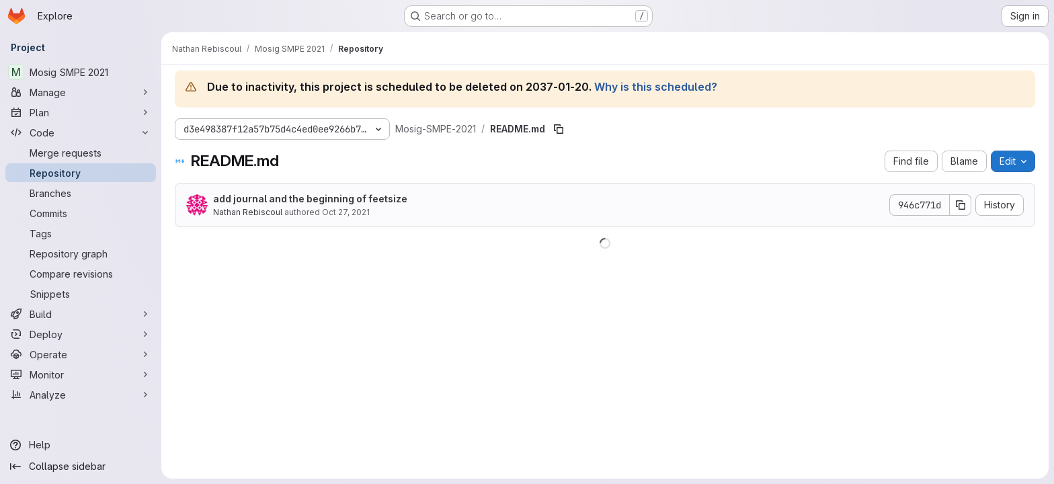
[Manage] (80, 92)
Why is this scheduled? (655, 86)
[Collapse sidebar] (80, 466)
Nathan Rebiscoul (247, 212)
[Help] (80, 445)
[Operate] (80, 354)
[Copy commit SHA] (960, 205)
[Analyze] (80, 394)
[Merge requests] (80, 152)
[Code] (80, 132)
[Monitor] (80, 374)
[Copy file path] (558, 129)
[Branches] (80, 193)
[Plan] (80, 112)
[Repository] (80, 172)
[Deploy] (80, 334)
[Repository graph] (80, 253)
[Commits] (80, 213)
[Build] (80, 314)
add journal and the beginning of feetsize (310, 198)
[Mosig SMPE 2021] (80, 72)
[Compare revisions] (80, 273)
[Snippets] (80, 293)
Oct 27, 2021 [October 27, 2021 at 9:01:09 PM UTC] (346, 212)
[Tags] (80, 233)
